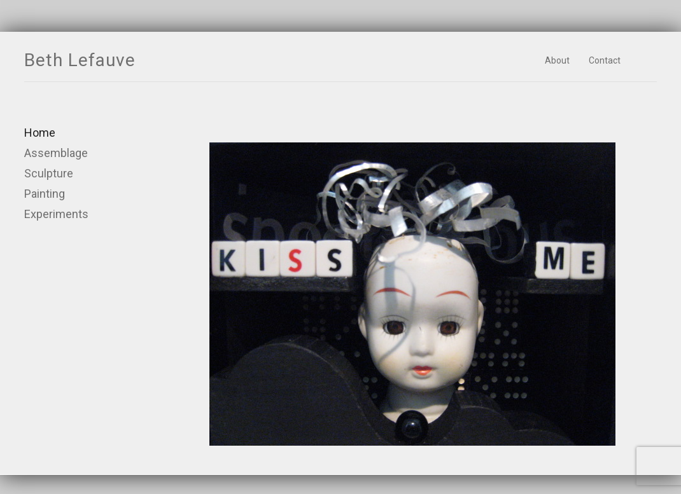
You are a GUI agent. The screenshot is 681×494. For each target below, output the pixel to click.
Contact (605, 60)
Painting (44, 193)
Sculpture (48, 173)
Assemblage (56, 153)
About (557, 60)
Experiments (56, 214)
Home (39, 132)
